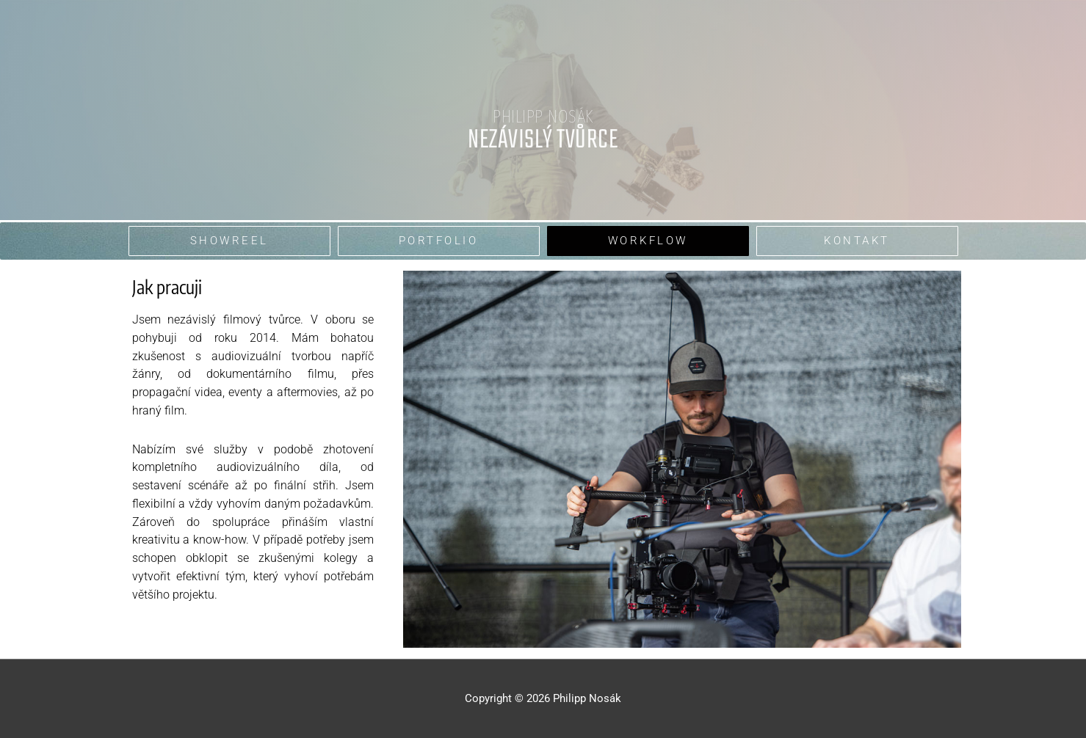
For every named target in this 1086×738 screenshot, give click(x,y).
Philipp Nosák (543, 116)
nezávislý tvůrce (543, 140)
